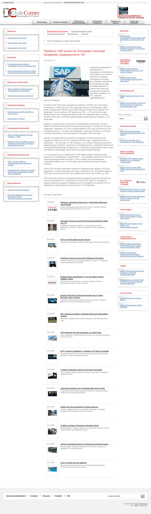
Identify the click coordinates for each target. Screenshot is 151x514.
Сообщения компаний (18, 128)
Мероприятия (14, 183)
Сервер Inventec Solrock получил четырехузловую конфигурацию (133, 190)
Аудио (123, 266)
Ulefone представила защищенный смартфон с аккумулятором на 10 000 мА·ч (132, 254)
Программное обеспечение (63, 41)
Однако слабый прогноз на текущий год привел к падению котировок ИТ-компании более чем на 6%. (82, 410)
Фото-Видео (126, 210)
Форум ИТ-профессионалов (18, 190)
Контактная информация (15, 496)
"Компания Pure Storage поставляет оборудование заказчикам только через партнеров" (21, 172)
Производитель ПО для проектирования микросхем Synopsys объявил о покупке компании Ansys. (84, 354)
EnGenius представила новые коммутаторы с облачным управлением (131, 160)
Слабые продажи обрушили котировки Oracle (79, 426)
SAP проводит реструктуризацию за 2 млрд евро (80, 333)
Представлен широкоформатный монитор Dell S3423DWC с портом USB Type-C (132, 38)
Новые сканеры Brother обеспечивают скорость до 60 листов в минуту (131, 70)
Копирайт (58, 496)
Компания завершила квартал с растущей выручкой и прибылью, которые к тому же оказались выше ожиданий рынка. (82, 227)
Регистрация (42, 22)
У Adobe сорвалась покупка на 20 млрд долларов (81, 370)
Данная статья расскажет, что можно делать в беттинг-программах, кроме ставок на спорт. (81, 282)
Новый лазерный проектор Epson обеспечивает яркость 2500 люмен (131, 216)
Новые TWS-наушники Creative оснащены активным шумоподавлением (132, 272)
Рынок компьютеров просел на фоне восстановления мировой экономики (22, 72)
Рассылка (46, 496)
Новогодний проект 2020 (17, 48)
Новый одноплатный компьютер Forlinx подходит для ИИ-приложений (132, 198)
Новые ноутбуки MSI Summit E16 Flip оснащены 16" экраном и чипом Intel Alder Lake (133, 104)
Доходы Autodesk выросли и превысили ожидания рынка (84, 444)
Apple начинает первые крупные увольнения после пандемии (20, 90)
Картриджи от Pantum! (16, 119)
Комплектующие (128, 126)
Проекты (12, 31)
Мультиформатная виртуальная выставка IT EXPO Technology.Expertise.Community (20, 196)
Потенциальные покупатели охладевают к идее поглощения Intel (22, 65)
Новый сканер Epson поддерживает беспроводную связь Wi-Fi (131, 79)
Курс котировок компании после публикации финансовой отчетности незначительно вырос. (82, 466)
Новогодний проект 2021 (17, 43)
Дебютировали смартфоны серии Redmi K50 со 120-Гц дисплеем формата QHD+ (130, 245)
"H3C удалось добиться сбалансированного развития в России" (20, 163)
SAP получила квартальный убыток (75, 240)
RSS (68, 496)
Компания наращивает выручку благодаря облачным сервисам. (84, 242)
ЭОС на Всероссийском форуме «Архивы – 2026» (20, 136)
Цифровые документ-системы (125, 62)
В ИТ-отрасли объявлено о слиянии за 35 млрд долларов (84, 351)
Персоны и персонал (18, 82)
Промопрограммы (16, 105)
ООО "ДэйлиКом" (141, 504)
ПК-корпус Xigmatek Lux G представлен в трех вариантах (132, 141)
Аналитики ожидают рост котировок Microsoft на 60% (82, 388)
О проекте (34, 496)
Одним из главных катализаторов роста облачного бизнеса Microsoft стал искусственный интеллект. (83, 301)
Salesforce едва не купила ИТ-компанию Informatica (82, 258)
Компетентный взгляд (18, 155)
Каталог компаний (60, 22)
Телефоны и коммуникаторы (128, 238)
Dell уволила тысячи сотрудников (20, 96)
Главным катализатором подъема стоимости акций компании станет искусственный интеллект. (84, 392)
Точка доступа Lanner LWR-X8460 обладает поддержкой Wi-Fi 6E (132, 169)
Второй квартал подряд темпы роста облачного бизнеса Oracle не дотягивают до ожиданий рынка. (84, 429)
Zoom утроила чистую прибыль (73, 463)
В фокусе (12, 58)
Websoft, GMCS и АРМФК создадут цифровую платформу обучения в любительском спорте (21, 143)
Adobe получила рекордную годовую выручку (79, 407)
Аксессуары (126, 293)
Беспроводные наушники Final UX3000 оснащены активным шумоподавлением (132, 281)
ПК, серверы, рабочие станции (126, 182)
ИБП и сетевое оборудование (127, 152)
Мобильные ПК (127, 91)
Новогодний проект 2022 (17, 38)
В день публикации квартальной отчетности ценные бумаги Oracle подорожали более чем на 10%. (83, 208)
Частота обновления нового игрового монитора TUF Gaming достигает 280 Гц (132, 48)
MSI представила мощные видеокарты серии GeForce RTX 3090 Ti (132, 133)
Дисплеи (124, 31)
